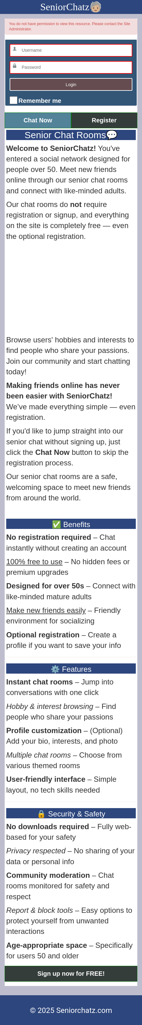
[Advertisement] (71, 288)
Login (71, 84)
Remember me (39, 100)
